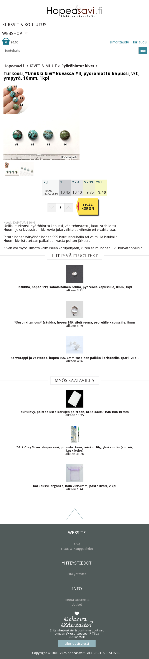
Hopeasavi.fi (14, 66)
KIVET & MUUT (43, 66)
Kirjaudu (140, 42)
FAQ (77, 544)
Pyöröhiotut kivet (77, 66)
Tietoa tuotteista (76, 600)
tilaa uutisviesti (77, 643)
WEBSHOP (12, 33)
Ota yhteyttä (77, 574)
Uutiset (76, 604)
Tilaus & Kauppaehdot (77, 549)
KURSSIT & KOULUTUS (24, 24)
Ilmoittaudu (119, 42)
